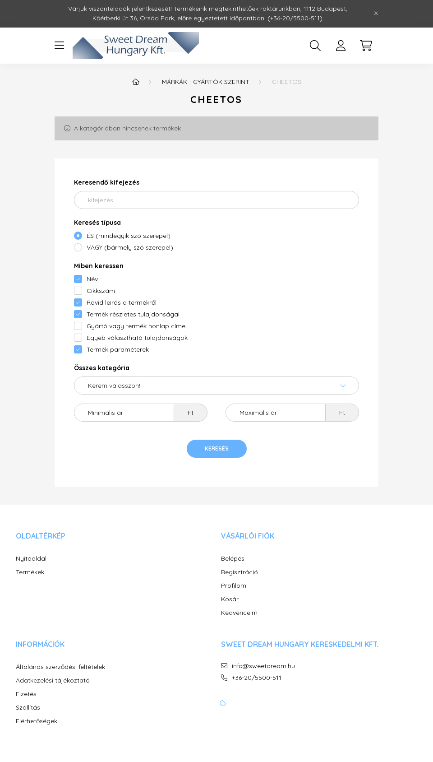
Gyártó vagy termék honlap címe (136, 326)
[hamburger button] (59, 46)
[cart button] (366, 46)
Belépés (232, 558)
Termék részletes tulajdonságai (133, 314)
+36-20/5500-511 (256, 678)
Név (92, 279)
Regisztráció (239, 572)
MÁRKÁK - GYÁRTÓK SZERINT (205, 82)
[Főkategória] (135, 82)
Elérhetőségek (36, 721)
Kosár (230, 599)
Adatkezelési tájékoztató (53, 680)
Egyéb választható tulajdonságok (137, 338)
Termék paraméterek (118, 349)
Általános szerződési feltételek (60, 667)
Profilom (233, 586)
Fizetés (26, 694)
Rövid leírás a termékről (122, 302)
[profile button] (341, 46)
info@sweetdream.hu (263, 666)
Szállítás (28, 707)
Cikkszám (101, 291)
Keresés (217, 448)
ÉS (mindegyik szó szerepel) (128, 236)
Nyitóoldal (31, 558)
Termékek (30, 572)
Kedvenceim (239, 613)
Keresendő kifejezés (106, 182)
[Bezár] (376, 13)
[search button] (315, 46)
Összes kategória (101, 368)
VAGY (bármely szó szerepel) (130, 247)
